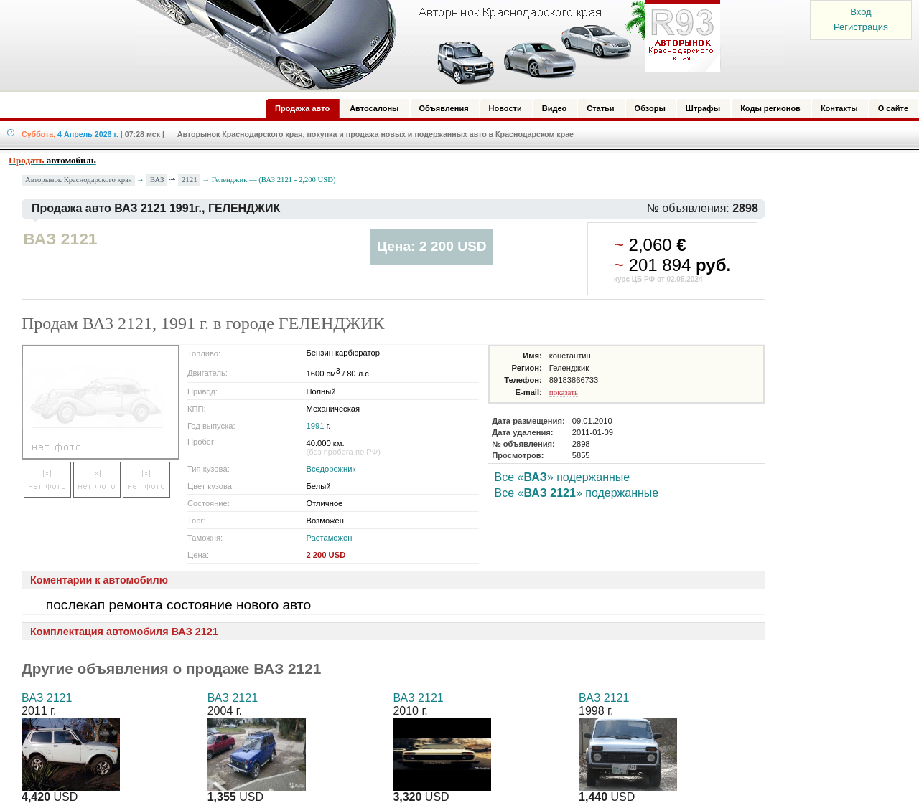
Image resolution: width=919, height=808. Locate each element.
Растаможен (330, 537)
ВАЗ (157, 179)
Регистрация (861, 27)
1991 (316, 426)
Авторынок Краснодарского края (78, 180)
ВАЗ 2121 (47, 698)
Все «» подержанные (562, 477)
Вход (860, 11)
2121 (189, 179)
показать (563, 392)
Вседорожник (331, 469)
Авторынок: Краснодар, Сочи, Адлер (423, 45)
